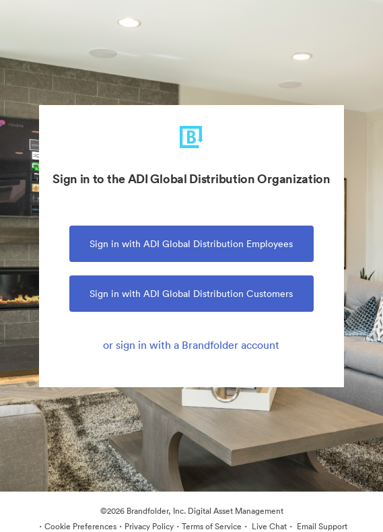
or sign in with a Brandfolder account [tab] (191, 345)
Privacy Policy (149, 526)
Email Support (321, 526)
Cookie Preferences (80, 526)
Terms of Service (212, 526)
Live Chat (268, 526)
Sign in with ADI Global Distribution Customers (191, 294)
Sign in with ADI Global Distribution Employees (191, 244)
